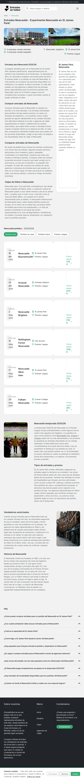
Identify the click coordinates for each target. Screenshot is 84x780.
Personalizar (52, 774)
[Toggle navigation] (77, 8)
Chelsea (37, 438)
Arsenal (74, 436)
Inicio (39, 712)
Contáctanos (64, 727)
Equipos (40, 718)
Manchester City (63, 436)
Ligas (39, 724)
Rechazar (64, 774)
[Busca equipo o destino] (43, 8)
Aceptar (75, 774)
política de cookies (33, 776)
